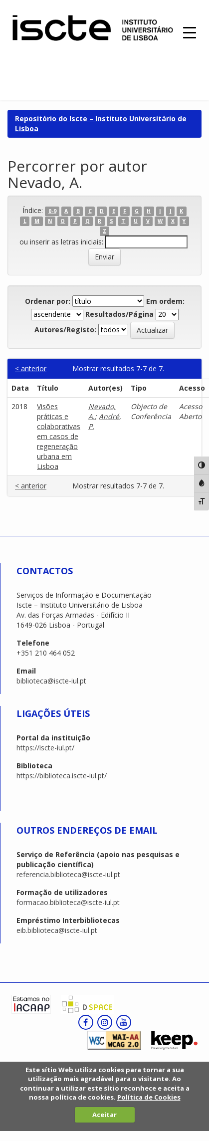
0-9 (52, 211)
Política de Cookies (149, 1097)
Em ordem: (165, 301)
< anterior (30, 368)
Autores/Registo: (65, 329)
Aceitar (104, 1114)
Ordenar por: (47, 301)
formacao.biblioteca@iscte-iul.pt (68, 902)
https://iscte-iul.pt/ (45, 747)
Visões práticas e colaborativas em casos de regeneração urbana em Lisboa (58, 436)
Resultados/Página (119, 314)
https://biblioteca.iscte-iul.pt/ (61, 775)
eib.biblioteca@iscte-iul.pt (56, 930)
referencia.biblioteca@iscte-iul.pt (68, 874)
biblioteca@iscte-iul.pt (51, 680)
